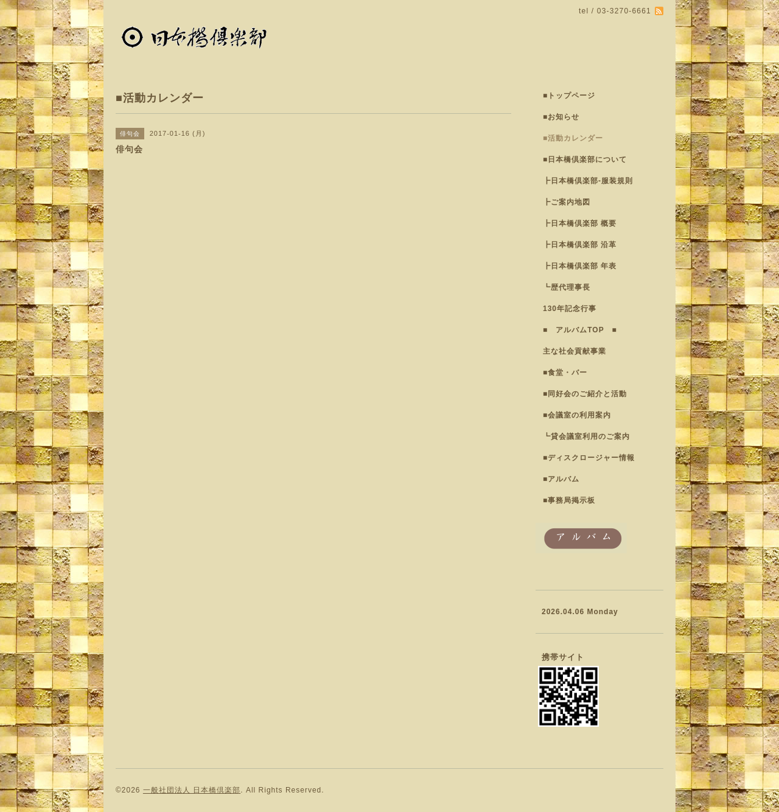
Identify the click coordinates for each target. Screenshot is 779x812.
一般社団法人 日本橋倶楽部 (191, 790)
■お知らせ (561, 117)
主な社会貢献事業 (574, 351)
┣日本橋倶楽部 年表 (580, 266)
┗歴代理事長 (566, 287)
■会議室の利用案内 (577, 415)
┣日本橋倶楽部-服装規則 (588, 181)
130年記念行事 (569, 308)
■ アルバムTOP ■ (580, 330)
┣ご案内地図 (566, 202)
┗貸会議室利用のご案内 (586, 436)
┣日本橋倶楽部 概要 (580, 223)
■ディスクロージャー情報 (589, 457)
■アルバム (561, 479)
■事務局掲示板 (569, 500)
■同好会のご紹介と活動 (585, 394)
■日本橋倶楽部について (585, 159)
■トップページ (569, 95)
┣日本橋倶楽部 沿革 (580, 244)
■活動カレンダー (573, 138)
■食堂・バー (565, 372)
